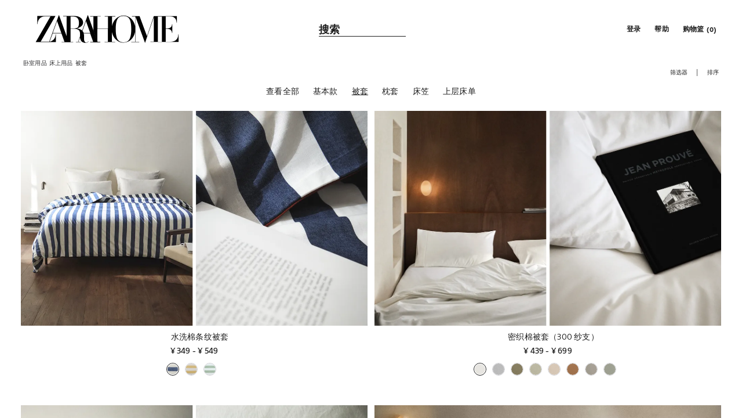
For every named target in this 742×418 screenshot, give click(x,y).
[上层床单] (459, 92)
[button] (632, 29)
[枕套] (390, 92)
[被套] (360, 92)
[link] (107, 29)
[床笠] (421, 92)
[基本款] (325, 92)
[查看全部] (282, 92)
